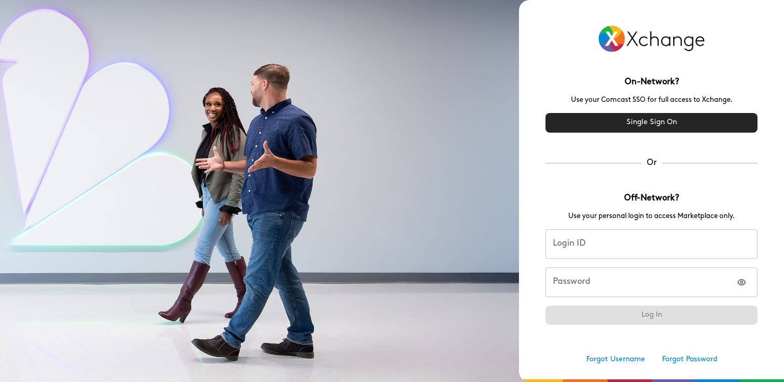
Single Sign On (651, 123)
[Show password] (741, 282)
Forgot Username (615, 360)
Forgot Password (689, 360)
